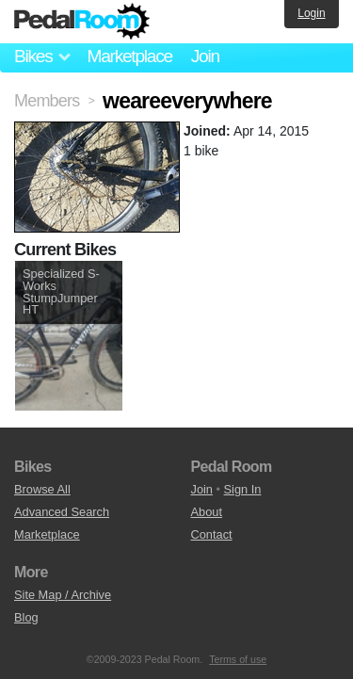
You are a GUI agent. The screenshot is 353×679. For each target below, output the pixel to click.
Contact (212, 534)
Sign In (243, 489)
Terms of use (237, 659)
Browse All (42, 489)
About (206, 512)
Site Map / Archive (62, 595)
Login (311, 13)
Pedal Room (82, 21)
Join (205, 56)
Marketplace (129, 56)
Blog (26, 617)
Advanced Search (61, 512)
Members (46, 100)
